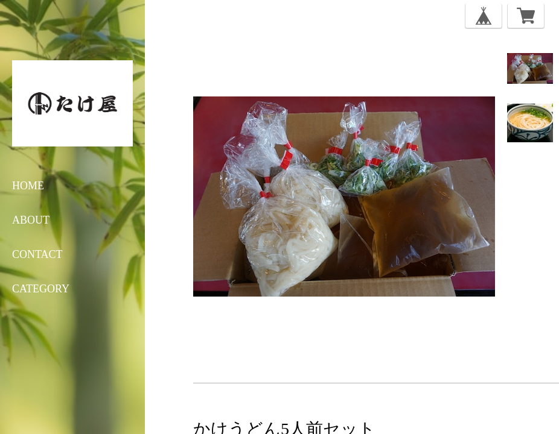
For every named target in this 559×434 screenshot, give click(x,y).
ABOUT (31, 220)
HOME (28, 186)
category (40, 289)
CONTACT (37, 254)
